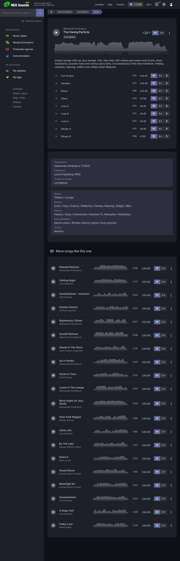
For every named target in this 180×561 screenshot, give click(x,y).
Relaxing (109, 205)
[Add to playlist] (160, 75)
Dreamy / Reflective (81, 205)
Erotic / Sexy (61, 205)
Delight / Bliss (123, 205)
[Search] (40, 13)
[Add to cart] (153, 75)
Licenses (17, 88)
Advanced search (33, 21)
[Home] (50, 12)
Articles (17, 102)
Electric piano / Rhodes (67, 222)
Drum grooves (108, 222)
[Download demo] (166, 75)
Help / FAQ (19, 97)
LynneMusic (61, 182)
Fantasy (98, 205)
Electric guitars (90, 222)
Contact (17, 106)
